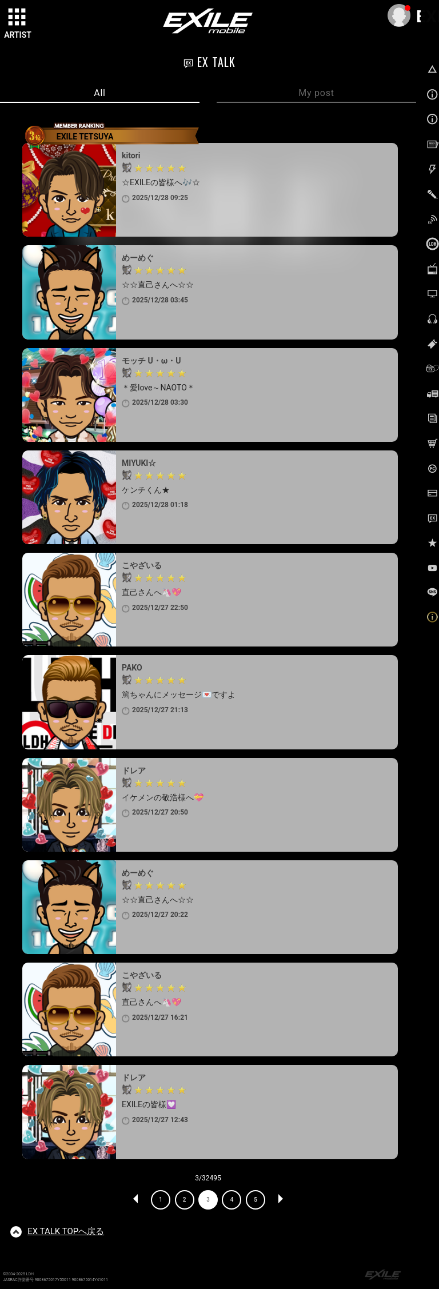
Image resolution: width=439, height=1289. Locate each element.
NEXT (280, 1199)
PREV (136, 1199)
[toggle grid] (18, 18)
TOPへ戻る (65, 1231)
